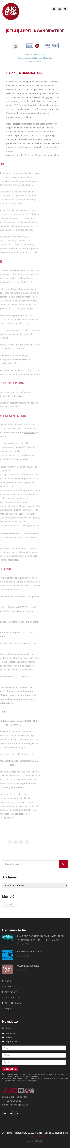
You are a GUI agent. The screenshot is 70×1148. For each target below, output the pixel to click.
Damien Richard (35, 1136)
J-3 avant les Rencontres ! (30, 951)
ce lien (6, 754)
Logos (8, 1008)
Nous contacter (13, 1003)
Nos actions (11, 992)
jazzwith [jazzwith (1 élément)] (9, 904)
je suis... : (7, 1028)
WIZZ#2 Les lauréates (28, 966)
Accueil (9, 981)
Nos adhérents (12, 997)
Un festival (8, 1033)
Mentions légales (35, 1141)
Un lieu (7, 1037)
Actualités (10, 986)
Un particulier (10, 1041)
